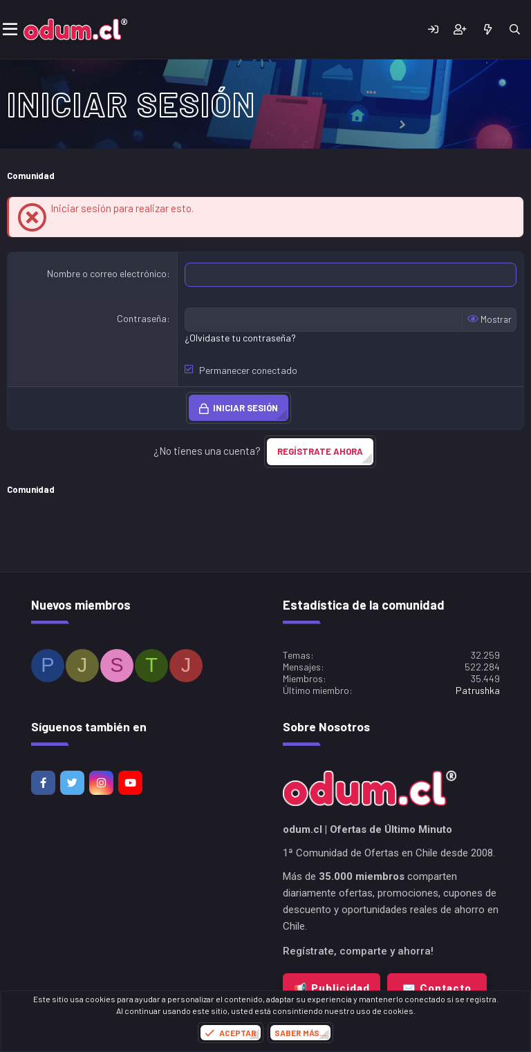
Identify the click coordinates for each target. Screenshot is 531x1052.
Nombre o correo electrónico (107, 273)
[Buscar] (514, 29)
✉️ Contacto (437, 988)
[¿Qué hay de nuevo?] (487, 29)
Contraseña (142, 318)
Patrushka (478, 690)
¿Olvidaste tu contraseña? (240, 338)
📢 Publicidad (332, 988)
